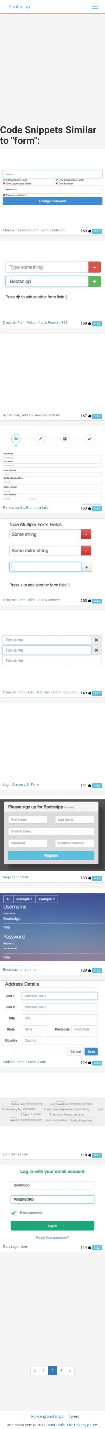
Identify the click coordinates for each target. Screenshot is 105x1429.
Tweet (74, 1416)
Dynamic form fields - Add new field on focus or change (45, 692)
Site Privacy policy (82, 1425)
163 (85, 508)
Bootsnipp (19, 6)
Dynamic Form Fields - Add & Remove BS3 (35, 323)
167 (85, 416)
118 (85, 1155)
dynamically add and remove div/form (31, 415)
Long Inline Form (15, 1154)
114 (85, 1247)
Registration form (16, 877)
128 (85, 970)
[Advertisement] (50, 63)
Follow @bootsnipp (47, 1416)
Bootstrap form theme (20, 970)
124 (85, 1062)
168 (85, 323)
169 (85, 231)
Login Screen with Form (21, 785)
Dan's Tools (55, 1425)
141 (85, 785)
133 (85, 878)
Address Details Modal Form (24, 1062)
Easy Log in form (15, 1247)
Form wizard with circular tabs (26, 508)
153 (85, 600)
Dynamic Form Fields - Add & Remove (32, 600)
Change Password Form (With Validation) (34, 230)
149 (85, 693)
